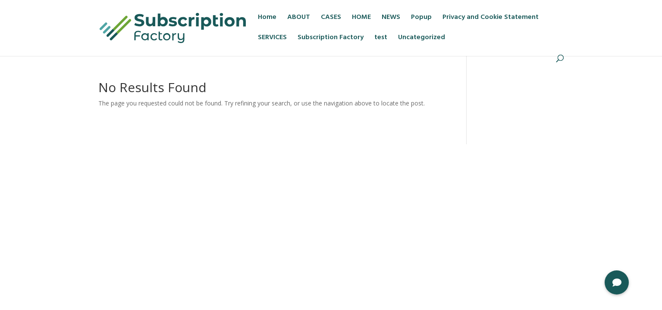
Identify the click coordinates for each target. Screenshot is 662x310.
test (380, 38)
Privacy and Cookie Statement (490, 18)
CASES (331, 18)
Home (267, 18)
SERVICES (272, 38)
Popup (421, 18)
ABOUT (298, 18)
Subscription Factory (331, 38)
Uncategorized (421, 38)
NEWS (391, 18)
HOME (361, 18)
